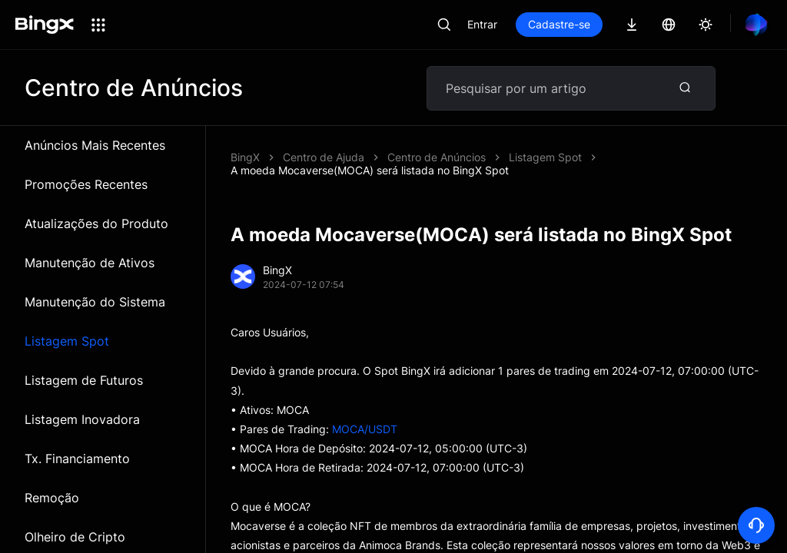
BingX (245, 157)
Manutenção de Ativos (89, 262)
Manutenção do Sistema (95, 302)
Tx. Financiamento (77, 458)
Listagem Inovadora (82, 419)
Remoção (52, 497)
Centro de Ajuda (323, 157)
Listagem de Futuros (84, 380)
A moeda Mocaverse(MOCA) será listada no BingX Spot (370, 170)
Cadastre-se (559, 24)
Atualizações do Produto (96, 223)
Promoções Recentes (86, 184)
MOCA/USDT (364, 428)
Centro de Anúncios (436, 157)
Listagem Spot (67, 341)
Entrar (482, 24)
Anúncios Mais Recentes (95, 145)
